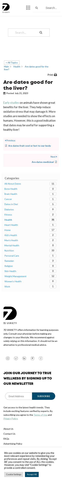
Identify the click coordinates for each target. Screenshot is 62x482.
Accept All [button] (32, 474)
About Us (8, 428)
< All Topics (12, 62)
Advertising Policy (12, 443)
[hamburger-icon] (28, 8)
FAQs (6, 438)
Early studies (11, 102)
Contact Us (9, 433)
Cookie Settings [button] (13, 474)
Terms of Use (40, 414)
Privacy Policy (10, 418)
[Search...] (24, 32)
